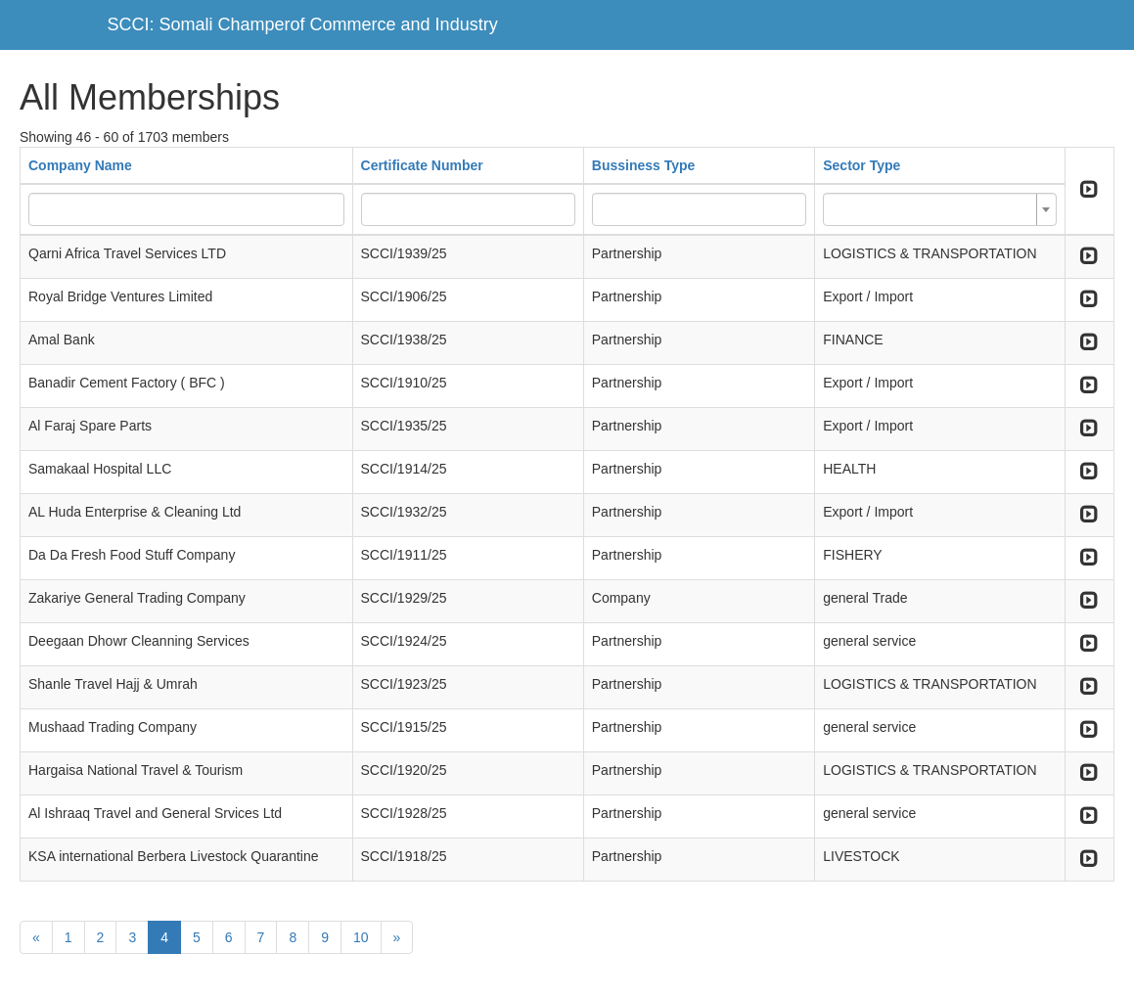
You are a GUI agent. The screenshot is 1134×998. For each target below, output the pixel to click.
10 (361, 937)
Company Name (80, 165)
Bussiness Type (644, 165)
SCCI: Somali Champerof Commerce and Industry (303, 24)
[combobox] (940, 209)
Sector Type (861, 165)
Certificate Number (422, 165)
